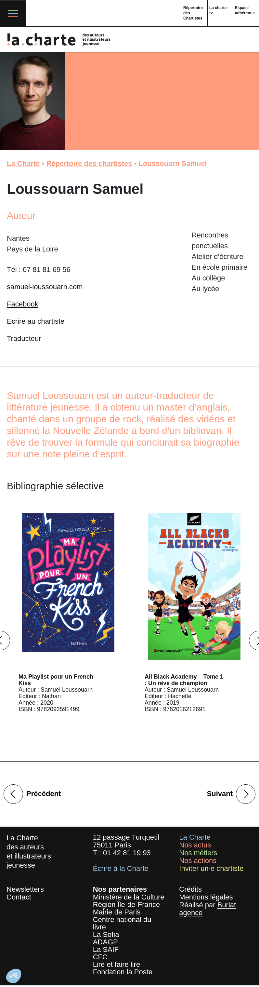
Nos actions (197, 861)
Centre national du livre (122, 923)
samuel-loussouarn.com (45, 287)
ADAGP (105, 942)
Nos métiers (198, 853)
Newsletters (25, 889)
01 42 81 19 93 (127, 853)
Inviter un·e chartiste (211, 868)
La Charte (23, 163)
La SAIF (106, 949)
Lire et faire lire (116, 964)
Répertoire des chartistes (89, 163)
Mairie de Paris (117, 912)
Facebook (22, 304)
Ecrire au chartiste (35, 321)
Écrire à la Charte (121, 868)
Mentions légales (206, 897)
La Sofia (106, 934)
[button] (13, 976)
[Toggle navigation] (13, 13)
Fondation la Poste (122, 972)
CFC (100, 957)
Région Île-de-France (126, 904)
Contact (18, 897)
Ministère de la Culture (128, 897)
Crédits (190, 889)
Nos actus (195, 845)
